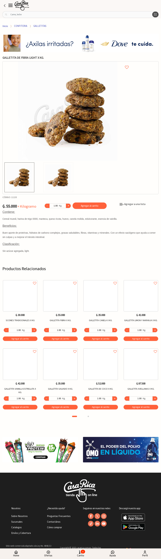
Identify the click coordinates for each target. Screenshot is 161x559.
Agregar (20, 338)
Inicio (5, 25)
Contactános (53, 521)
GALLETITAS (39, 25)
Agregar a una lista (132, 204)
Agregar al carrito (89, 205)
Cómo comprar (54, 527)
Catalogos (16, 527)
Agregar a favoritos (20, 279)
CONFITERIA (20, 25)
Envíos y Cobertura (21, 533)
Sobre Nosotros (19, 516)
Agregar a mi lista (67, 63)
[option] (68, 111)
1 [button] (74, 416)
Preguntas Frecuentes (59, 516)
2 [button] (88, 416)
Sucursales (17, 521)
